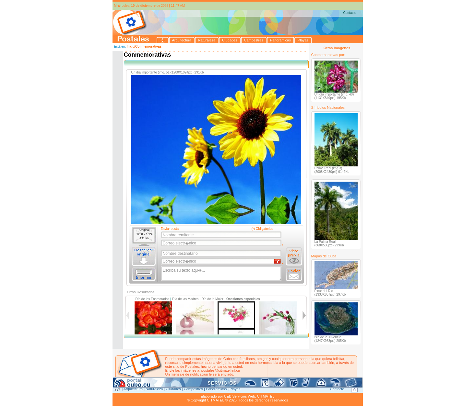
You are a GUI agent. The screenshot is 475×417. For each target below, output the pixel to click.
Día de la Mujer (212, 299)
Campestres (193, 389)
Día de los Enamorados (153, 299)
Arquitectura (133, 389)
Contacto (349, 13)
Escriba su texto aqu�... (221, 273)
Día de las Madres (185, 299)
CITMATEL (266, 396)
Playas (235, 389)
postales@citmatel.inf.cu (220, 370)
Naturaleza (154, 389)
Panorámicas (216, 389)
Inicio (130, 46)
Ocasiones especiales (243, 299)
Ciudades (173, 389)
